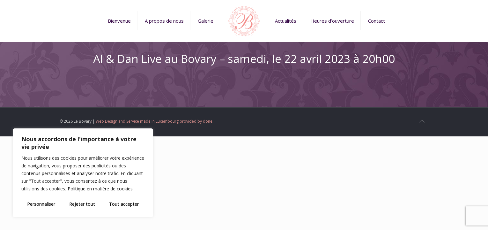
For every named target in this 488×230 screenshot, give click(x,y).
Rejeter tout (82, 204)
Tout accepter (124, 204)
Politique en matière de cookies (100, 189)
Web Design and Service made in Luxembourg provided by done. (154, 121)
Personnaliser (41, 204)
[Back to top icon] (421, 121)
